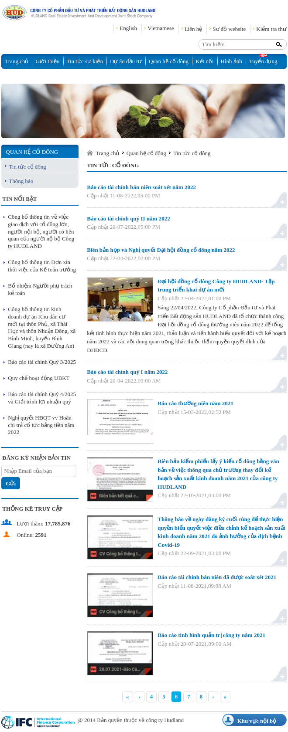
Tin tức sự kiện (85, 61)
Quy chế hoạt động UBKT (38, 378)
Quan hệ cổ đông (169, 61)
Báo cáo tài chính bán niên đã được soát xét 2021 (217, 577)
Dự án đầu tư (126, 61)
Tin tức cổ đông (27, 166)
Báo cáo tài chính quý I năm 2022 (127, 372)
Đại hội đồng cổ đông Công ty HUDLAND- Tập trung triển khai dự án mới (216, 285)
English (128, 28)
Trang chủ (16, 61)
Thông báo (21, 181)
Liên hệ (193, 29)
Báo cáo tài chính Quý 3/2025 (42, 362)
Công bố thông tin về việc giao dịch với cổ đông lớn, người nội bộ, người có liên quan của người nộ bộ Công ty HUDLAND (41, 232)
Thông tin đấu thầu (27, 76)
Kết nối (204, 61)
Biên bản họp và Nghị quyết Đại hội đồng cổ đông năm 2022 (161, 250)
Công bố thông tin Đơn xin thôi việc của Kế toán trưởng (42, 266)
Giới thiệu (47, 61)
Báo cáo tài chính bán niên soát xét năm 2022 (141, 187)
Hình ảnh (231, 61)
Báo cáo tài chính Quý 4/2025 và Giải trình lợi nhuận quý (42, 398)
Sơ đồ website (229, 29)
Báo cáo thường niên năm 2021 (195, 403)
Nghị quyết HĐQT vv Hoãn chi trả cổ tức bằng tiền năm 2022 (41, 425)
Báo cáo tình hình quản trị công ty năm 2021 (211, 635)
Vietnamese (160, 28)
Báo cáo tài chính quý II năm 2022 (128, 218)
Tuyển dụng (263, 61)
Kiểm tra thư (271, 29)
